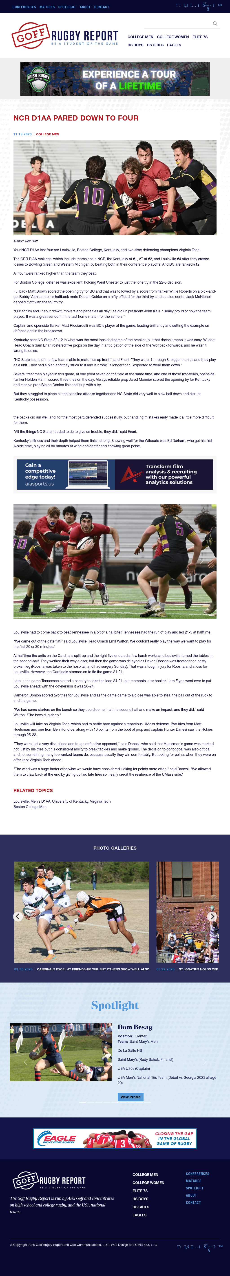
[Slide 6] (123, 1102)
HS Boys (135, 45)
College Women (173, 37)
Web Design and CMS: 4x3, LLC (134, 1245)
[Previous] (18, 917)
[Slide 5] (115, 1102)
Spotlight (67, 7)
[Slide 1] (103, 612)
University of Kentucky (70, 801)
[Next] (212, 917)
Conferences (24, 7)
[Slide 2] (111, 612)
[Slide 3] (119, 612)
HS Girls (155, 45)
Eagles (174, 45)
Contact (101, 7)
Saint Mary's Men (144, 1041)
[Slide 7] (131, 1102)
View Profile (131, 1097)
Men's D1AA (40, 801)
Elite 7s (200, 37)
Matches (47, 7)
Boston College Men (29, 806)
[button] (28, 561)
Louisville (21, 801)
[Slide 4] (127, 612)
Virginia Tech (100, 801)
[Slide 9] (147, 1102)
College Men (140, 37)
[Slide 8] (139, 1102)
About (85, 7)
